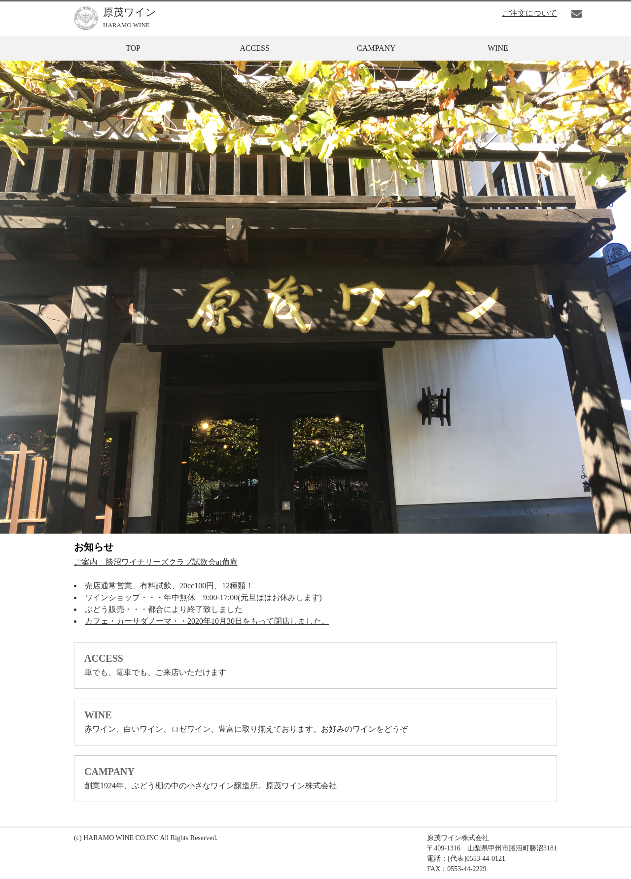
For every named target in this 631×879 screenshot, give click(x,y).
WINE (498, 48)
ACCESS (254, 48)
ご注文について (529, 13)
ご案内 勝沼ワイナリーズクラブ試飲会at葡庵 (156, 562)
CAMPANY (376, 48)
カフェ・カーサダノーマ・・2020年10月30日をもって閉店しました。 (207, 621)
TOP (133, 48)
